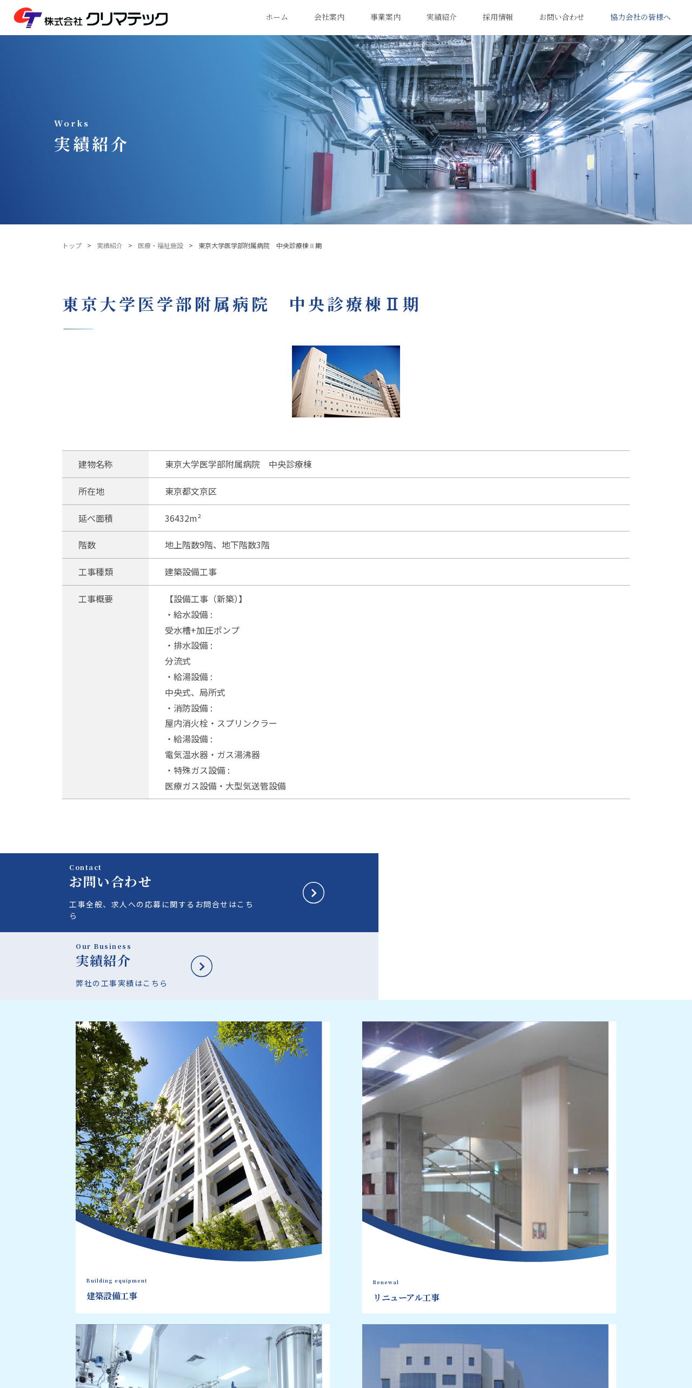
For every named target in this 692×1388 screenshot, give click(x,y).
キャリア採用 (590, 1231)
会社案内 (312, 1206)
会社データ (311, 1252)
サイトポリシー (188, 1376)
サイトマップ (247, 1376)
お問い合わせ (590, 1256)
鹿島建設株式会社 (315, 1376)
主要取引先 (311, 1306)
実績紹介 (110, 245)
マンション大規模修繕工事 (415, 1266)
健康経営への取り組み (327, 1333)
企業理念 (308, 1225)
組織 (301, 1293)
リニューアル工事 (402, 1239)
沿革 (301, 1279)
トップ (72, 245)
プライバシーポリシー (116, 1376)
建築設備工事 (395, 1225)
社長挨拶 (308, 1239)
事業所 (305, 1320)
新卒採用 (581, 1206)
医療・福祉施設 (160, 245)
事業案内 (393, 1206)
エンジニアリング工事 (408, 1252)
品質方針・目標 (318, 1266)
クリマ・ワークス (321, 1347)
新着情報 (581, 1281)
